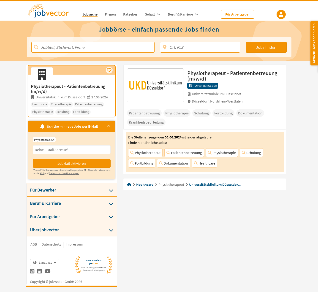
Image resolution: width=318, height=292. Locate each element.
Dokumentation (173, 163)
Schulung (251, 152)
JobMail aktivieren (71, 163)
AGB (33, 244)
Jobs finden (266, 47)
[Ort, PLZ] (200, 47)
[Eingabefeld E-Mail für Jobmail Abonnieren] (72, 149)
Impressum (74, 244)
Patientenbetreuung (184, 152)
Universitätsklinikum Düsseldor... (215, 184)
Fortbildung (141, 163)
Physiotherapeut (145, 152)
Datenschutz (51, 244)
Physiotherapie (222, 152)
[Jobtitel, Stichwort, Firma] (93, 47)
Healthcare (204, 163)
